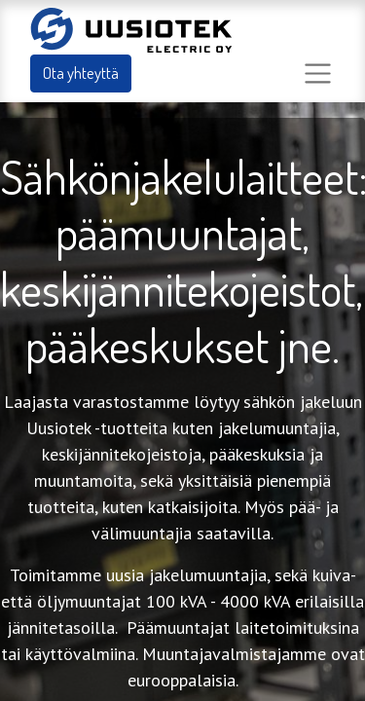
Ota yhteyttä (81, 72)
